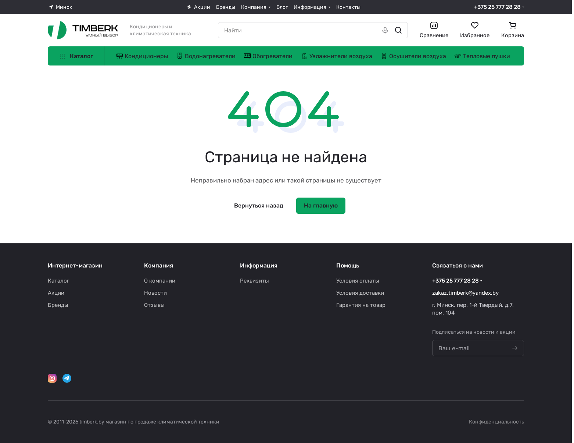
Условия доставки (360, 293)
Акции (56, 293)
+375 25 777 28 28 (497, 7)
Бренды (58, 305)
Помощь (347, 265)
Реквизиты (254, 280)
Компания (158, 265)
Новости (155, 293)
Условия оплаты (357, 280)
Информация (258, 265)
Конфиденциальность (496, 422)
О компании (159, 280)
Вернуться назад (258, 205)
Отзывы (154, 305)
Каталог (58, 280)
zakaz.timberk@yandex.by (465, 293)
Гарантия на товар (360, 305)
